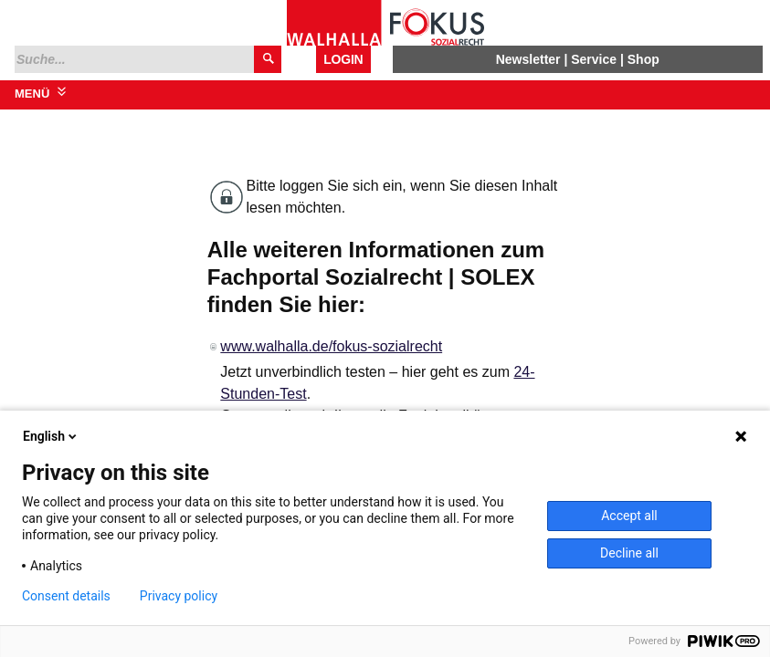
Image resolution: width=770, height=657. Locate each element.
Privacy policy (178, 596)
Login (343, 59)
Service (594, 59)
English (51, 436)
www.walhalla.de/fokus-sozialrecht (331, 346)
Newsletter (528, 59)
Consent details (66, 596)
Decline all (629, 553)
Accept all (629, 515)
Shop (643, 59)
